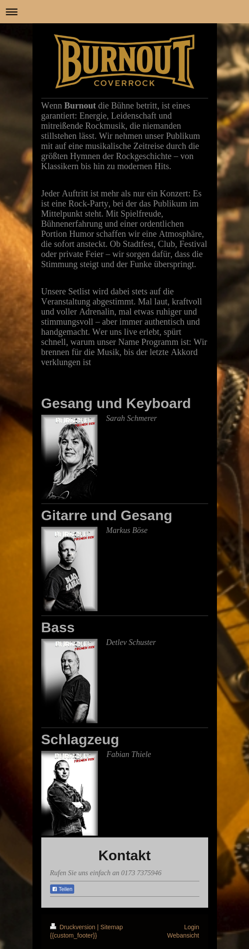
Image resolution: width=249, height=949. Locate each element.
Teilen (62, 889)
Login (191, 927)
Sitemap (112, 927)
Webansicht (183, 935)
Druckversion (73, 927)
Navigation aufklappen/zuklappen (124, 11)
